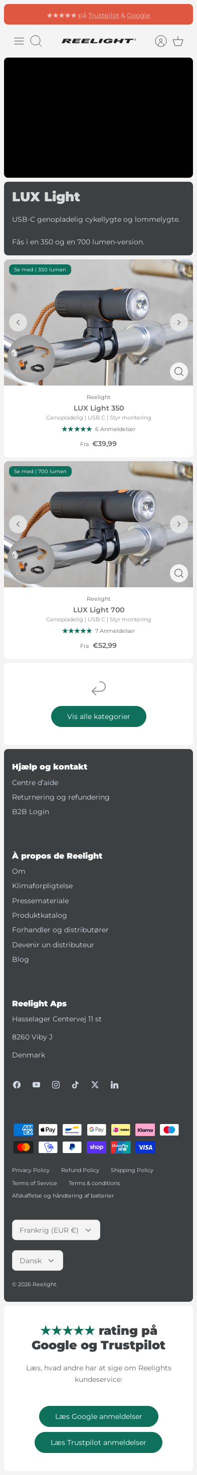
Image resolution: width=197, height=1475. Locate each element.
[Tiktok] (75, 1084)
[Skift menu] (19, 41)
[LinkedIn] (114, 1084)
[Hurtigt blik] (179, 371)
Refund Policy (80, 1170)
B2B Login (30, 811)
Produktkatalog (39, 915)
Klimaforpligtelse (42, 885)
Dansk (38, 1260)
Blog (20, 959)
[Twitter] (95, 1084)
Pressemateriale (40, 900)
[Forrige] (18, 322)
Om (19, 871)
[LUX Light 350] (98, 322)
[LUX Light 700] (98, 524)
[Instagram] (56, 1084)
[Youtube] (36, 1084)
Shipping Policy (132, 1170)
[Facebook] (17, 1084)
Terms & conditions (94, 1183)
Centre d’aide (35, 782)
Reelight (44, 1284)
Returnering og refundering (61, 797)
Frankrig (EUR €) (56, 1230)
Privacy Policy (31, 1170)
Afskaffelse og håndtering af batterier (63, 1195)
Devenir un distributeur (53, 944)
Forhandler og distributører (60, 929)
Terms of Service (34, 1183)
